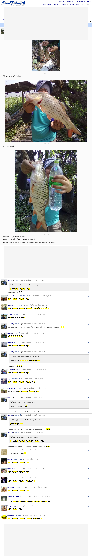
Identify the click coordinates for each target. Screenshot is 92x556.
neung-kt (10, 468)
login (44, 4)
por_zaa (10, 478)
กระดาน (68, 1)
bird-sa (9, 333)
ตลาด (83, 1)
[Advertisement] (46, 262)
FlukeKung (11, 305)
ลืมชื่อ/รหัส (71, 4)
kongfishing (11, 506)
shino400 (10, 342)
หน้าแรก (61, 1)
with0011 (10, 314)
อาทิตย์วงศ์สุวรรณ (13, 496)
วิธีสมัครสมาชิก (62, 4)
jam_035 (10, 280)
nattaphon (10, 369)
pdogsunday (11, 487)
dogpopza (10, 515)
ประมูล (78, 1)
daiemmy (10, 459)
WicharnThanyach (13, 296)
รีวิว (73, 1)
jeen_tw (9, 450)
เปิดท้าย (88, 1)
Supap (9, 379)
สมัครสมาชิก (51, 4)
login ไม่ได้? (80, 4)
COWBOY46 (11, 388)
